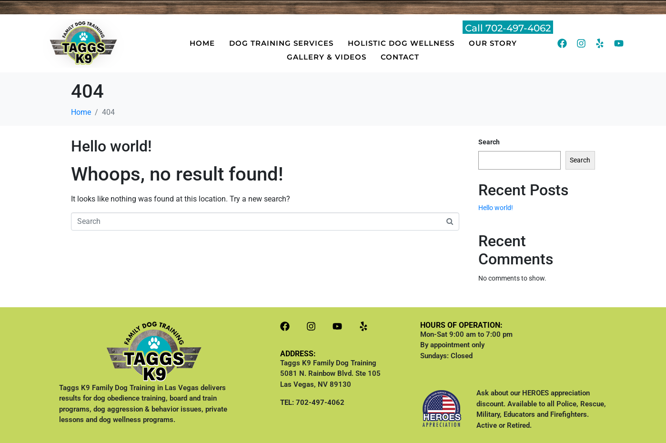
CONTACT (400, 56)
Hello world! (111, 146)
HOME (202, 43)
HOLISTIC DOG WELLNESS (401, 43)
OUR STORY (493, 43)
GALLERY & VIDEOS (326, 56)
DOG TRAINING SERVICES (281, 43)
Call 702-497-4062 (508, 28)
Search (489, 142)
